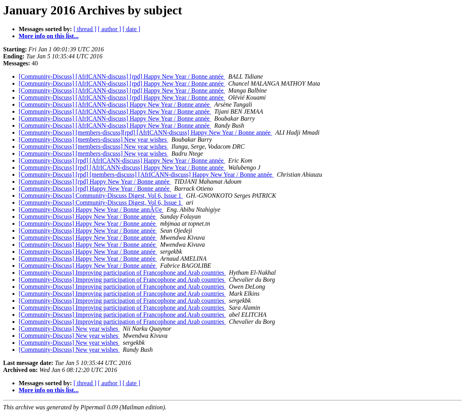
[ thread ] (85, 29)
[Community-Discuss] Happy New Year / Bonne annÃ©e (91, 209)
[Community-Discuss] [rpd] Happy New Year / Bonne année (95, 181)
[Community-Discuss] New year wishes (69, 328)
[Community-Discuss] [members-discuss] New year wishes (93, 139)
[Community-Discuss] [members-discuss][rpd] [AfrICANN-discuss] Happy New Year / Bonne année (145, 132)
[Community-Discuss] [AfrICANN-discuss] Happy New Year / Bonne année (115, 104)
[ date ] (131, 29)
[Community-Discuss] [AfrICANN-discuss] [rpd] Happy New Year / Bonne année (122, 76)
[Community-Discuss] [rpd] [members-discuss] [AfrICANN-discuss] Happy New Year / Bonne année (146, 174)
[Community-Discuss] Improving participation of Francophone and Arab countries (122, 272)
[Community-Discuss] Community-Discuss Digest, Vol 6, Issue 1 (101, 195)
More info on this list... (49, 36)
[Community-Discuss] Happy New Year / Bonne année (88, 216)
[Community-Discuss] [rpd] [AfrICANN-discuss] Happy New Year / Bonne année (122, 160)
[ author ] (109, 29)
